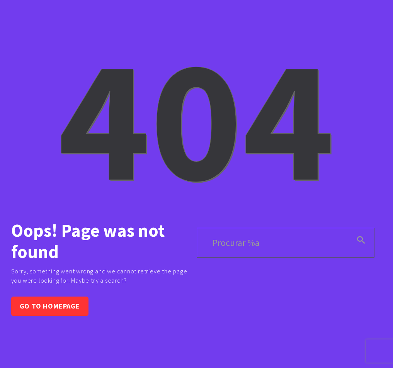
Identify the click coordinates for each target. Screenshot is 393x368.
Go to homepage (50, 306)
